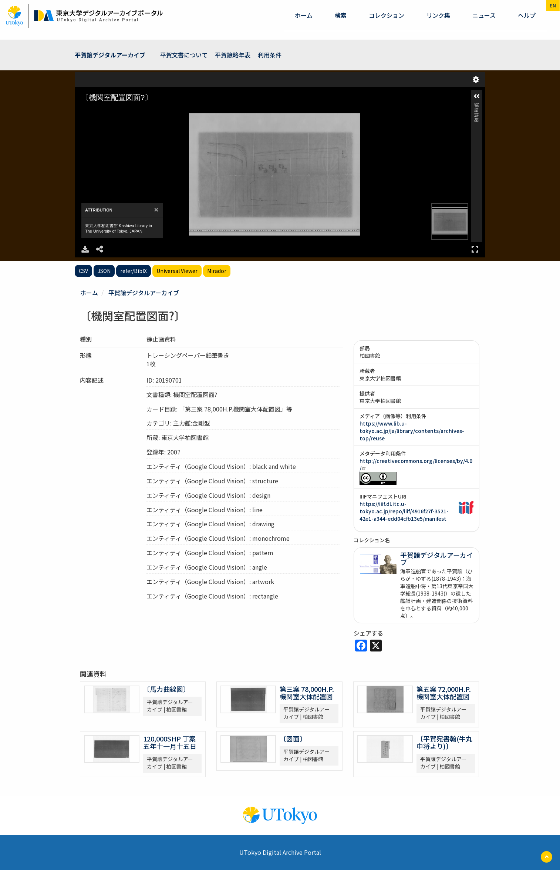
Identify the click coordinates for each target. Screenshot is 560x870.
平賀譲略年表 (232, 54)
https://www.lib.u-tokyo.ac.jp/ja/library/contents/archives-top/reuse (412, 431)
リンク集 (438, 15)
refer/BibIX (133, 270)
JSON (104, 270)
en (553, 5)
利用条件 (269, 54)
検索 (341, 15)
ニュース (484, 15)
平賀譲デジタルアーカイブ (110, 54)
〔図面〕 (293, 738)
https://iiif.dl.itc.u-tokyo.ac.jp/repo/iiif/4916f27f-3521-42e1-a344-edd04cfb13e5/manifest (404, 511)
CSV (83, 270)
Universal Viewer (177, 270)
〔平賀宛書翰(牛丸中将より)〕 (444, 742)
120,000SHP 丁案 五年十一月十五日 (169, 742)
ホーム (304, 15)
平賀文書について (184, 54)
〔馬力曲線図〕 (166, 689)
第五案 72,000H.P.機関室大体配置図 (443, 692)
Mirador (216, 270)
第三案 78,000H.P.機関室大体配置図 (307, 692)
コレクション (386, 15)
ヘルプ (527, 15)
